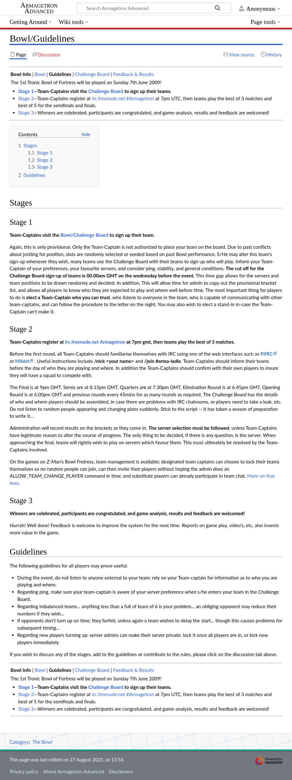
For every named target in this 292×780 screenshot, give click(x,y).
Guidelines (60, 74)
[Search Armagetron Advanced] (154, 8)
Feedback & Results (133, 74)
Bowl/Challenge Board (84, 235)
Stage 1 (26, 91)
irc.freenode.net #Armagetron (123, 98)
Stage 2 (26, 98)
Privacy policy (23, 771)
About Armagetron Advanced (73, 771)
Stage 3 (26, 112)
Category (19, 742)
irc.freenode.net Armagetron (95, 342)
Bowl (40, 74)
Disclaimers (121, 771)
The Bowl (42, 742)
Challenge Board (92, 74)
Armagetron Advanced (39, 8)
